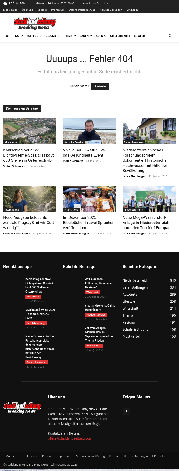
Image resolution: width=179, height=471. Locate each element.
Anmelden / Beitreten (95, 3)
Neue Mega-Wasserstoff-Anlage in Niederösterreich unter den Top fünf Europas (146, 222)
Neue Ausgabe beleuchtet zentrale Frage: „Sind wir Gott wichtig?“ (28, 222)
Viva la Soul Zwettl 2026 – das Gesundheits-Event (40, 315)
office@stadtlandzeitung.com (70, 440)
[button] (170, 36)
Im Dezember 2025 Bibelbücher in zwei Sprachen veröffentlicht (88, 222)
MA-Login (132, 9)
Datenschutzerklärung (82, 9)
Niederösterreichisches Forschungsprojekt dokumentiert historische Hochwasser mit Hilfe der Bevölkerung (145, 160)
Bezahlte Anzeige (73, 142)
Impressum (58, 9)
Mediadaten (10, 9)
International (12, 209)
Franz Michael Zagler (16, 233)
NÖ (19, 36)
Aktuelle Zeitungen (111, 9)
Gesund (52, 36)
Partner (114, 459)
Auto (101, 36)
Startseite (100, 86)
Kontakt (42, 9)
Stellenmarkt (120, 36)
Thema (69, 36)
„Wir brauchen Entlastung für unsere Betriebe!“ (98, 283)
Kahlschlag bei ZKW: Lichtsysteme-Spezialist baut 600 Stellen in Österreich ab (28, 155)
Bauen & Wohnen (134, 142)
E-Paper (139, 36)
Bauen (86, 36)
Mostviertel (11, 142)
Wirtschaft (92, 292)
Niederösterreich (133, 209)
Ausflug (34, 36)
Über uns (27, 9)
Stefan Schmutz (13, 166)
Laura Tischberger (134, 176)
